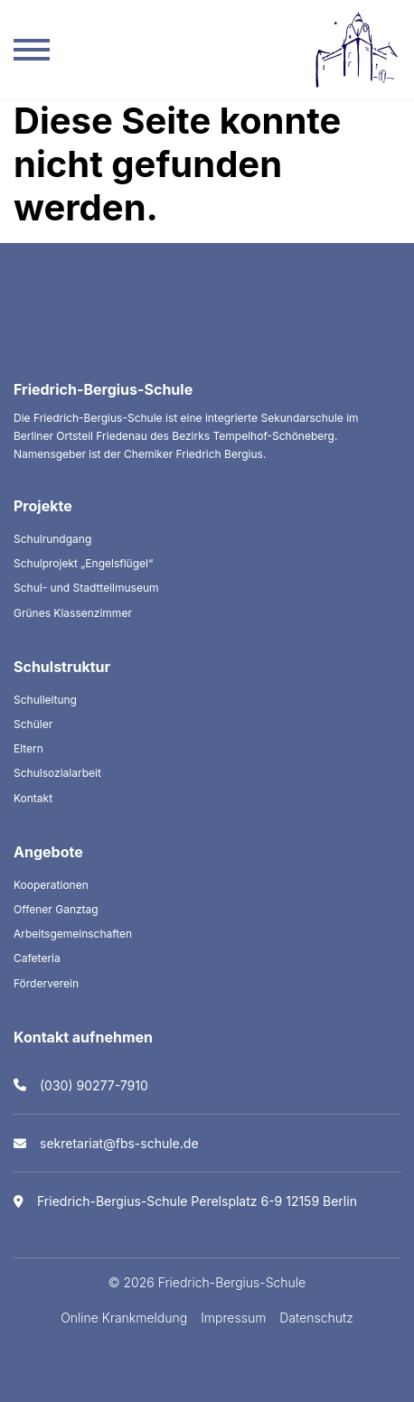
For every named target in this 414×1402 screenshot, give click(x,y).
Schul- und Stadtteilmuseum (86, 587)
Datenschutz (316, 1317)
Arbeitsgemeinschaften (73, 933)
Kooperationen (51, 885)
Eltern (28, 748)
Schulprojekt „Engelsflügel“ (83, 563)
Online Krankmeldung (124, 1317)
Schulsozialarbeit (57, 773)
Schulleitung (45, 699)
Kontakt (33, 798)
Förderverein (46, 983)
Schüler (33, 724)
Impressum (233, 1317)
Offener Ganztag (56, 909)
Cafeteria (37, 958)
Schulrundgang (52, 539)
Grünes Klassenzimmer (73, 613)
